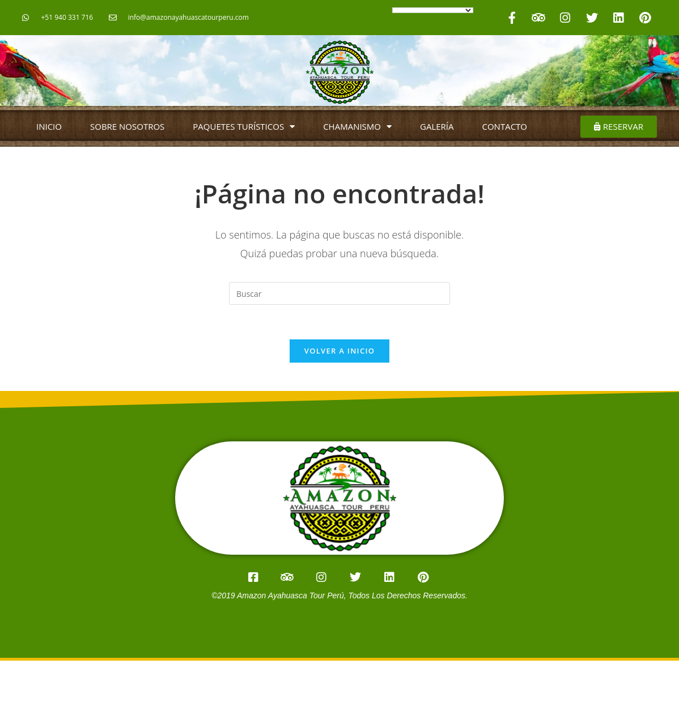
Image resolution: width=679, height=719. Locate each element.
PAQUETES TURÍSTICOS (244, 127)
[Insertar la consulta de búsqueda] (339, 293)
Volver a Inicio (339, 351)
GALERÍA (437, 126)
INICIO (49, 126)
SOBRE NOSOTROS (127, 126)
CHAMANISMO (357, 127)
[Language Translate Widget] (432, 10)
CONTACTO (505, 126)
